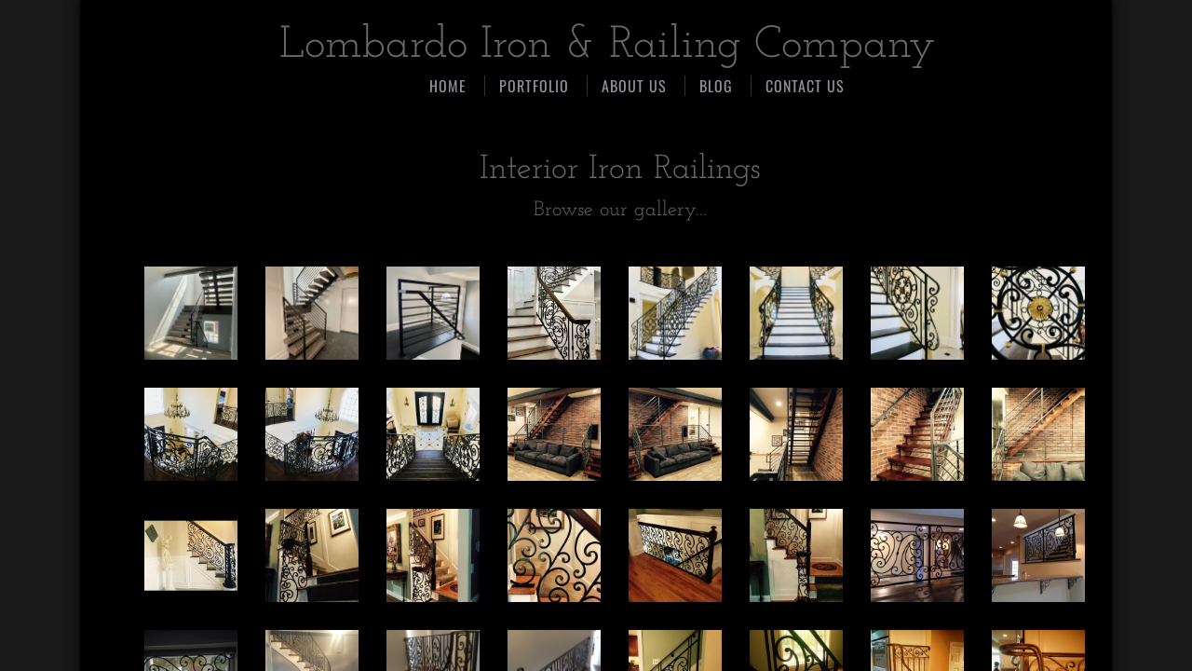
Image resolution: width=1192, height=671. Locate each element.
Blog (716, 85)
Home (448, 85)
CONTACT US (805, 85)
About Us (634, 85)
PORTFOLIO (534, 85)
